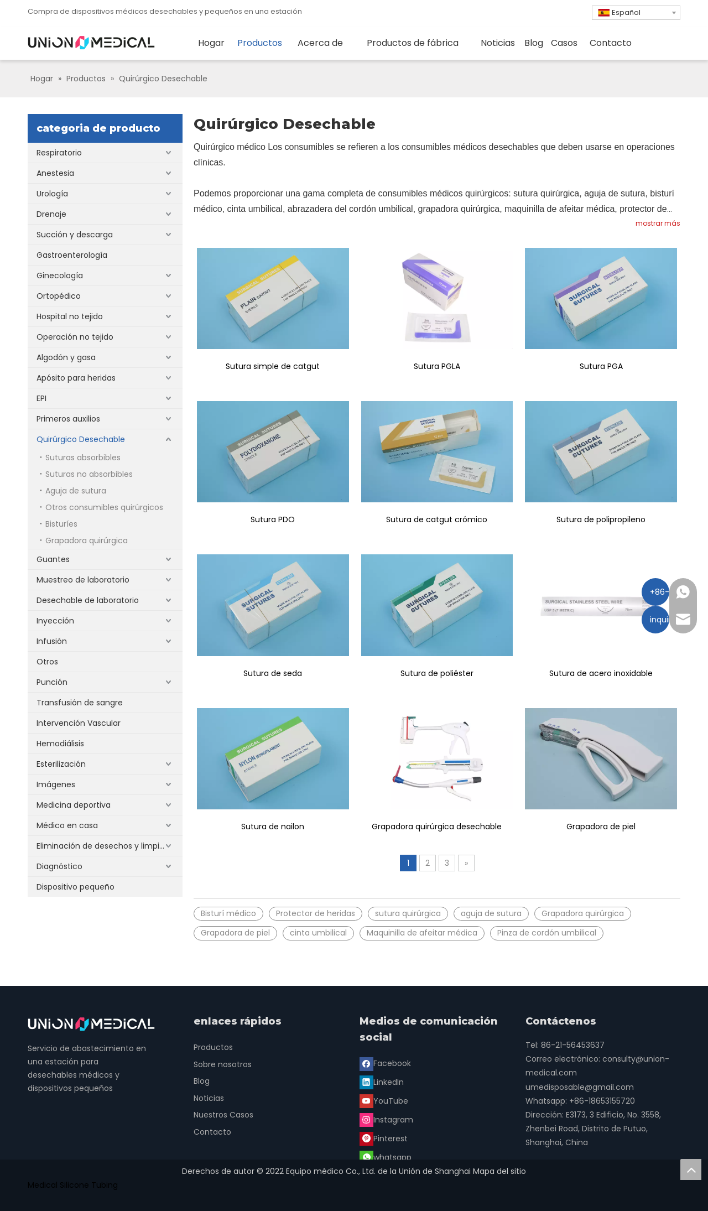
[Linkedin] (438, 1063)
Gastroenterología (72, 255)
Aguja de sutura (75, 490)
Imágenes (56, 784)
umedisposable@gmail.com (579, 1087)
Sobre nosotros (223, 1064)
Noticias (209, 1098)
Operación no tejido (75, 336)
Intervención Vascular (79, 723)
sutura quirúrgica (408, 913)
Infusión (52, 641)
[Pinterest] (385, 1100)
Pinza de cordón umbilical (546, 932)
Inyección (55, 620)
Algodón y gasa (66, 357)
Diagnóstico (59, 866)
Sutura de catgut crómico (436, 519)
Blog (202, 1081)
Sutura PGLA (437, 366)
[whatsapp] (439, 1100)
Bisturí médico (228, 913)
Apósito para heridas (76, 377)
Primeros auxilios (68, 418)
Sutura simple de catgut (273, 366)
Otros (47, 661)
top (690, 1169)
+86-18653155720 (602, 1100)
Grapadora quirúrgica (86, 540)
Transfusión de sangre (80, 702)
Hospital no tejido (70, 316)
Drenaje (51, 214)
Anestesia (55, 173)
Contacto (212, 1131)
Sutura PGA (601, 366)
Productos (213, 1047)
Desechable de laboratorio (88, 600)
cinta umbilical (318, 932)
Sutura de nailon (272, 826)
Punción (52, 682)
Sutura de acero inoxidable (601, 673)
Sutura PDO (273, 519)
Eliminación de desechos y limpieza (105, 845)
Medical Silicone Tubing (73, 1185)
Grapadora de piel (601, 826)
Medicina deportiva (74, 804)
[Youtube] (385, 1081)
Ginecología (60, 275)
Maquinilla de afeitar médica (422, 932)
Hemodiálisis (60, 743)
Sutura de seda (272, 673)
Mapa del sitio (499, 1171)
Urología (52, 193)
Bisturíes (61, 523)
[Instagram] (440, 1081)
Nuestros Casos (223, 1114)
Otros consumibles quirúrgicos (104, 507)
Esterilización (61, 764)
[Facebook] (386, 1063)
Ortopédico (59, 296)
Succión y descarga (75, 234)
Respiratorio (59, 152)
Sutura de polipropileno (600, 519)
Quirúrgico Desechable (81, 439)
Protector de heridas (315, 913)
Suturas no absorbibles (89, 474)
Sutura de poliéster (436, 673)
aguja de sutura (491, 913)
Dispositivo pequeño (75, 886)
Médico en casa (67, 825)
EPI (41, 398)
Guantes (53, 559)
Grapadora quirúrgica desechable (437, 826)
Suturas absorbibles (83, 457)
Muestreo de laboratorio (83, 579)
